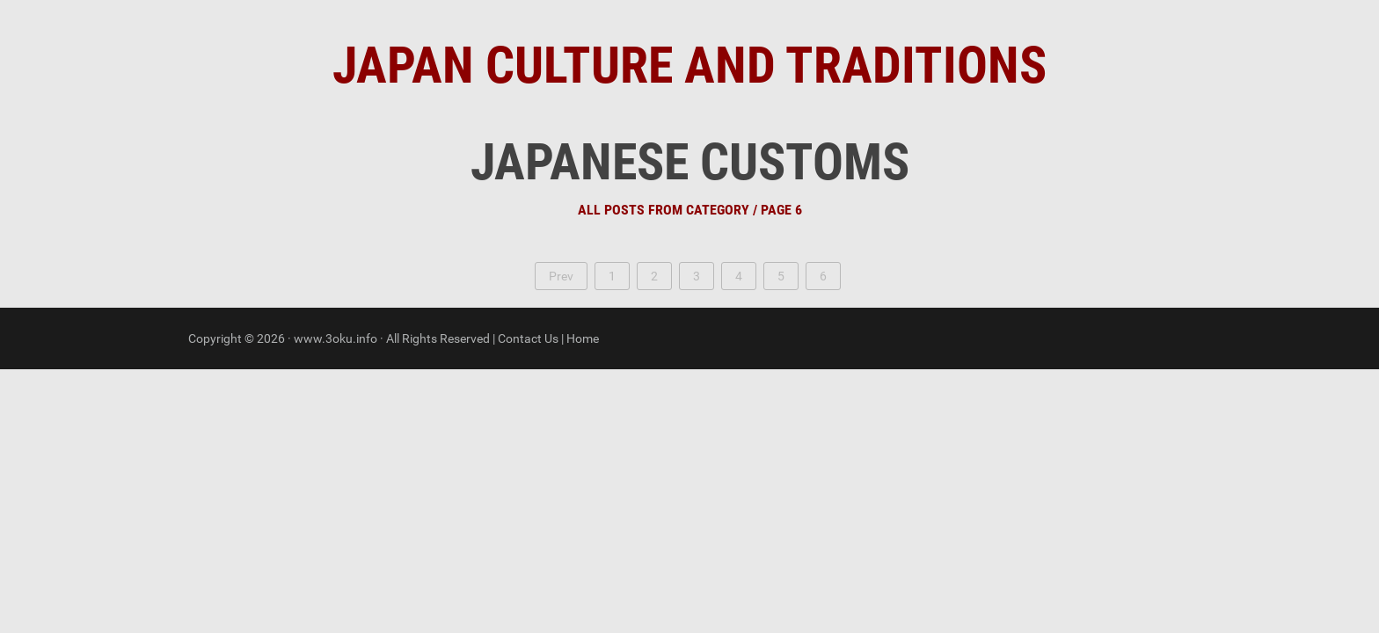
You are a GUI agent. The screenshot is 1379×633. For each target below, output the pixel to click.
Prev (561, 276)
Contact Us (528, 338)
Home (582, 338)
